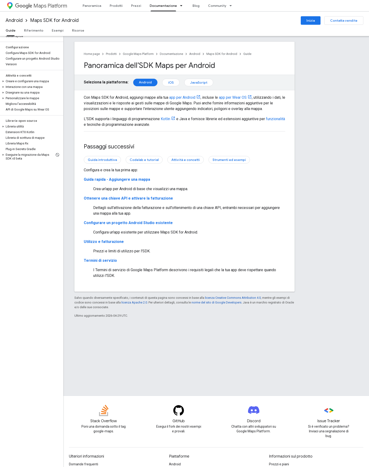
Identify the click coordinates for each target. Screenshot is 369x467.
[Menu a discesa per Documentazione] (182, 5)
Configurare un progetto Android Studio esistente (128, 223)
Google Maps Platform (138, 54)
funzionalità (275, 119)
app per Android (182, 97)
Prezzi (136, 6)
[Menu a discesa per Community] (232, 5)
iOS (171, 82)
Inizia (310, 20)
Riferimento (33, 30)
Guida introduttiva (102, 160)
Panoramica (92, 6)
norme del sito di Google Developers (216, 302)
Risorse (78, 30)
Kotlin (165, 119)
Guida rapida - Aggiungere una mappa (117, 179)
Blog (196, 6)
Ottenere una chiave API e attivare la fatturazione (128, 198)
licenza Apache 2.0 (134, 302)
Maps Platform (41, 6)
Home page (92, 54)
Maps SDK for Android (54, 20)
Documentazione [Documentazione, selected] (163, 6)
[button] (30, 81)
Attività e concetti (185, 160)
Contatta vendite (343, 20)
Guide (247, 54)
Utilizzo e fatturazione (104, 241)
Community (217, 6)
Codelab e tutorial (144, 160)
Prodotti (116, 6)
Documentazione (171, 54)
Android (14, 20)
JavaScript (198, 82)
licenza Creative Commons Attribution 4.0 (233, 297)
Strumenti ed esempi (229, 160)
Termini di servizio (100, 260)
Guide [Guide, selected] (11, 30)
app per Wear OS (233, 97)
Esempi (58, 30)
